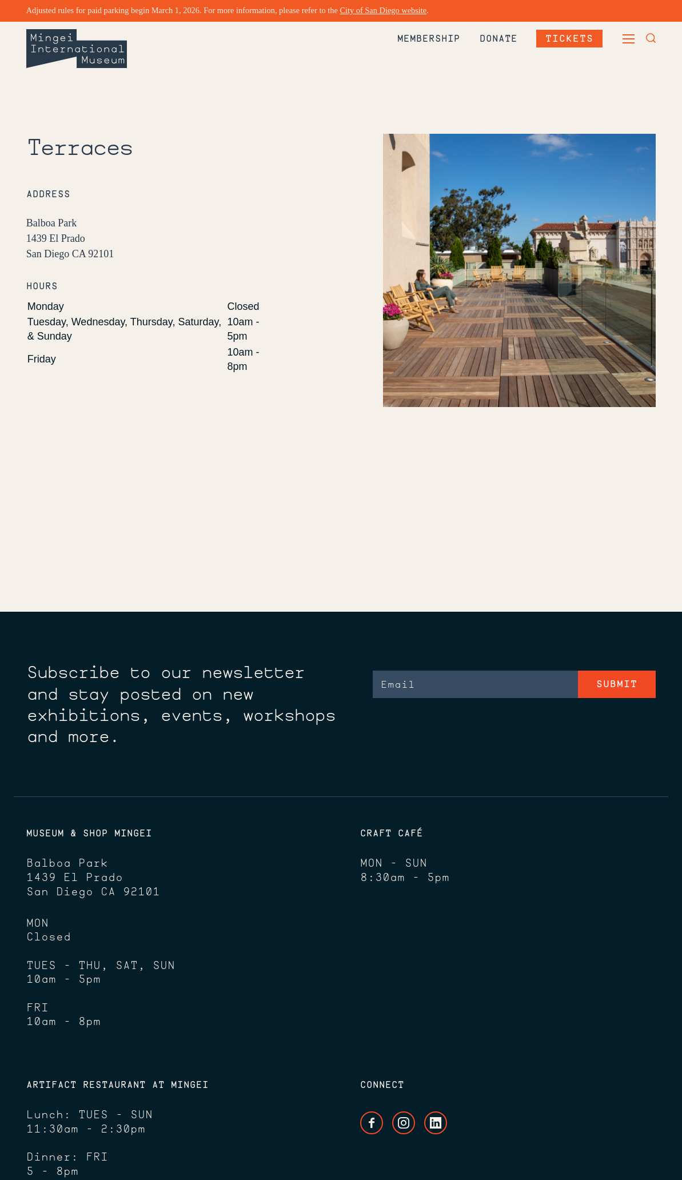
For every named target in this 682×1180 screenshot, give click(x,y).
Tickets (569, 38)
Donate (498, 38)
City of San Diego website (383, 10)
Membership (428, 38)
